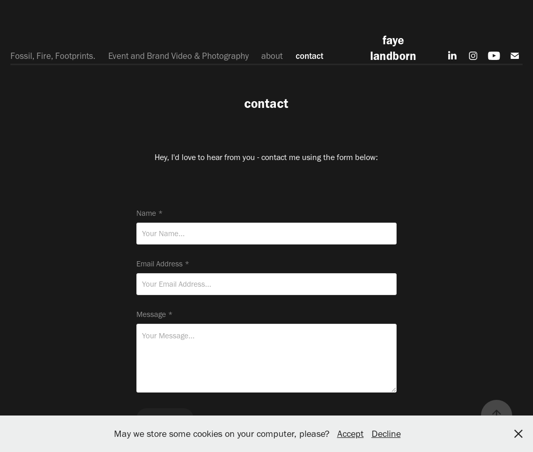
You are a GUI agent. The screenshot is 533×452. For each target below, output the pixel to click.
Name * (149, 213)
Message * (154, 315)
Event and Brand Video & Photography (178, 56)
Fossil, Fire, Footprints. (52, 56)
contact (309, 56)
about (272, 56)
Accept (350, 433)
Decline (386, 433)
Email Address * (162, 264)
